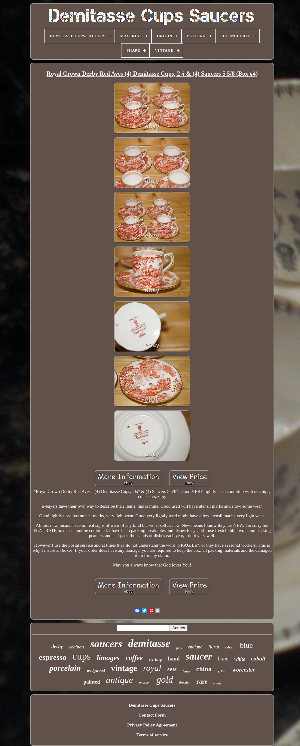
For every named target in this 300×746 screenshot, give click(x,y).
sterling (155, 659)
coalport (76, 647)
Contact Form (152, 715)
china (204, 669)
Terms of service (152, 734)
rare (201, 681)
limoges (108, 658)
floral (214, 646)
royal (152, 668)
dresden (185, 683)
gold (164, 679)
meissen (144, 683)
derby (57, 646)
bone (223, 659)
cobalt (258, 658)
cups (81, 656)
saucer (198, 656)
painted (92, 682)
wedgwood (96, 670)
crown (217, 683)
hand (173, 659)
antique (119, 680)
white (239, 659)
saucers (106, 643)
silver (229, 647)
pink (179, 648)
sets (172, 669)
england (195, 647)
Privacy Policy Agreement (152, 725)
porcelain (65, 668)
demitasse (149, 643)
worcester (243, 669)
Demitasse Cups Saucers (152, 705)
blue (246, 645)
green (222, 670)
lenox (186, 671)
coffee (134, 658)
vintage (124, 668)
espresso (52, 657)
